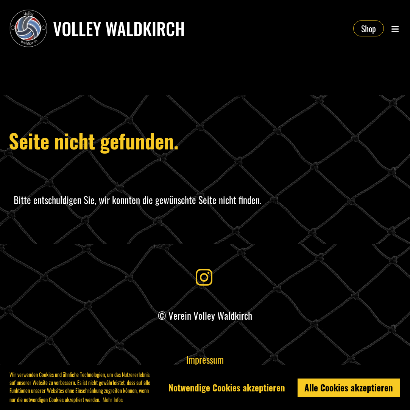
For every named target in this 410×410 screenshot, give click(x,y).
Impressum (205, 359)
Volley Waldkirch (119, 28)
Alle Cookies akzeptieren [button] (348, 387)
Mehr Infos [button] (113, 400)
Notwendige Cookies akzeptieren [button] (226, 387)
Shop (368, 28)
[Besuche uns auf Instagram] (204, 276)
